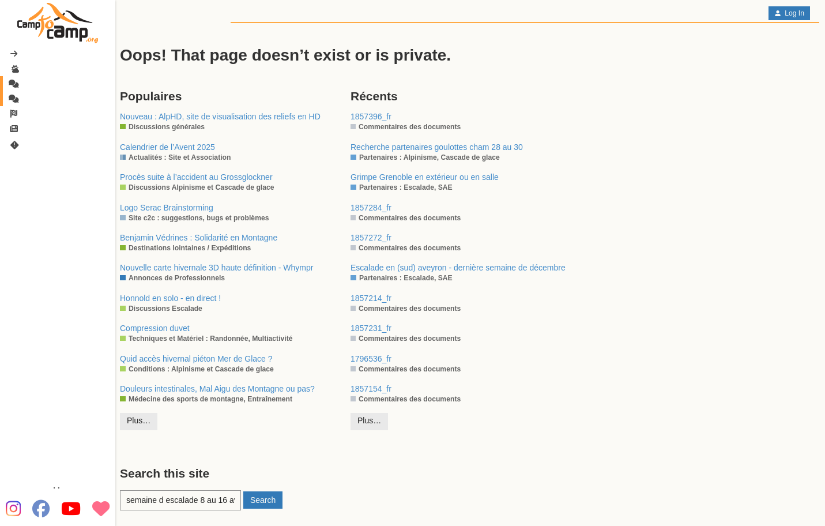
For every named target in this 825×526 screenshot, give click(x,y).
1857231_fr (371, 328)
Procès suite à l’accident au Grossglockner (196, 177)
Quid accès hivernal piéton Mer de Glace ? (196, 358)
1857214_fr (371, 298)
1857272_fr (371, 237)
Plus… (138, 420)
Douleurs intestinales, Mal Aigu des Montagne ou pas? (217, 388)
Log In (789, 13)
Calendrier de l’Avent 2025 (167, 147)
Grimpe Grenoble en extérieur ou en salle (425, 177)
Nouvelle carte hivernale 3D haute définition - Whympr (216, 267)
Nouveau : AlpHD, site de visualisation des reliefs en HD (220, 116)
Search (263, 500)
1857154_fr (371, 388)
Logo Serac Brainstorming (166, 207)
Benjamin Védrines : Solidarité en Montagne (198, 237)
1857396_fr (371, 116)
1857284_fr (371, 207)
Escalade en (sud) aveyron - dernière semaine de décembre (458, 267)
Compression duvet (155, 328)
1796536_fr (371, 358)
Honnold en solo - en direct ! (170, 298)
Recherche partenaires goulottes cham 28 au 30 (437, 147)
